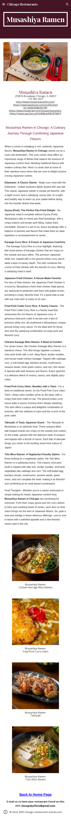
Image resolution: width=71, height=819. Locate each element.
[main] (35, 19)
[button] (3, 4)
